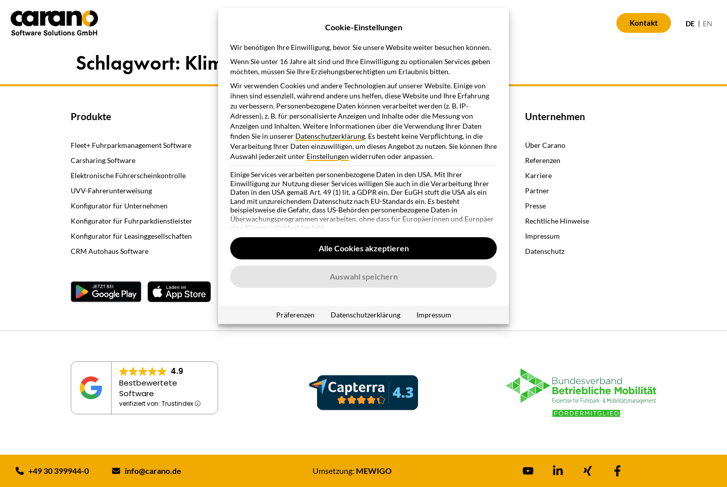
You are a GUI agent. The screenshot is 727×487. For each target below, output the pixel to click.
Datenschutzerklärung (330, 136)
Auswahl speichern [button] (364, 276)
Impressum (434, 314)
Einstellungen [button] (327, 156)
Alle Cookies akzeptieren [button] (364, 248)
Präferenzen (295, 314)
